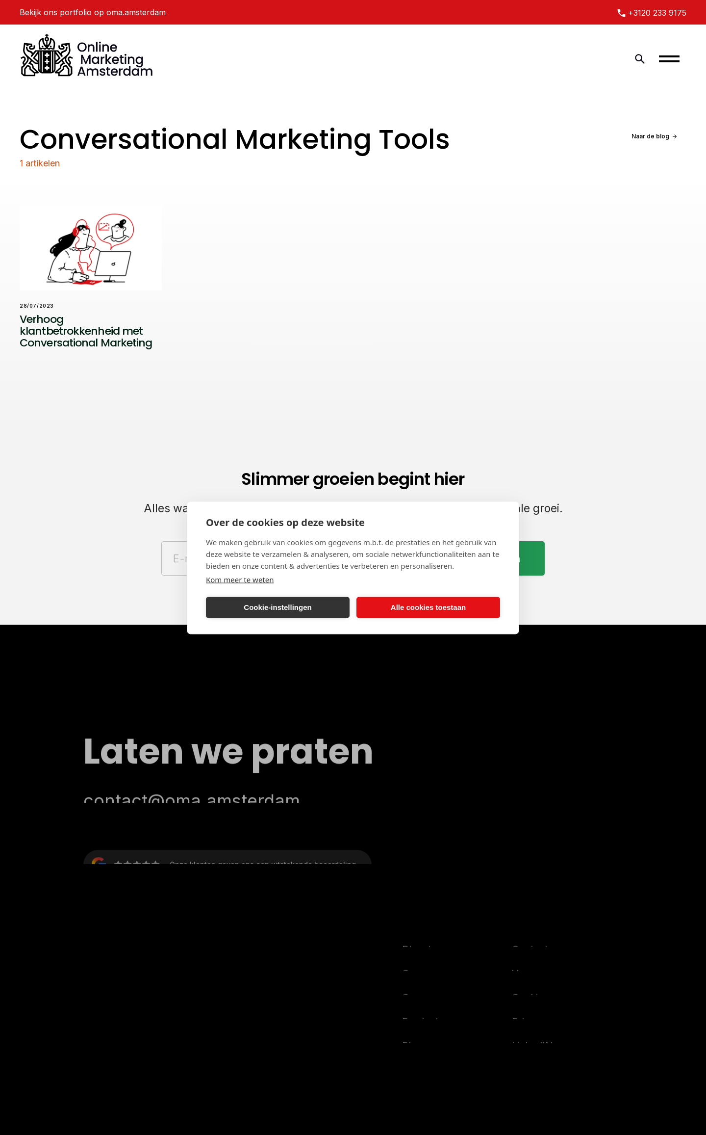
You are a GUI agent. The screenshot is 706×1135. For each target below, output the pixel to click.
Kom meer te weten (240, 579)
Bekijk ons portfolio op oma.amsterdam (93, 12)
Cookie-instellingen (277, 607)
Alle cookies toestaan (428, 607)
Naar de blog (650, 136)
